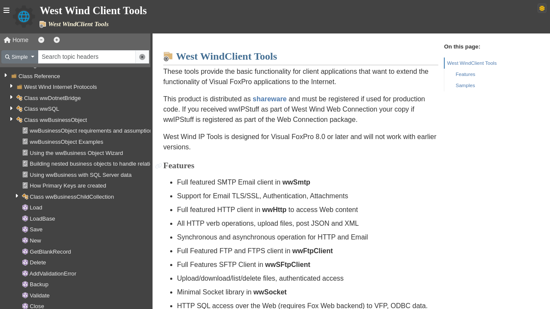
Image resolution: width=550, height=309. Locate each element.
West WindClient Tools (472, 63)
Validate (39, 295)
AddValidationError (52, 273)
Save (36, 229)
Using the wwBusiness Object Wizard (76, 153)
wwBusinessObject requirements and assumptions (93, 130)
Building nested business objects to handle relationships (99, 164)
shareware (270, 99)
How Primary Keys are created (68, 185)
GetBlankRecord (50, 251)
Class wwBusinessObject (55, 120)
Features (465, 74)
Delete (38, 262)
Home (16, 39)
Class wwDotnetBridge (52, 98)
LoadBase (42, 218)
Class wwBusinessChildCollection (72, 197)
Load (36, 207)
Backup (39, 284)
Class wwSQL (41, 109)
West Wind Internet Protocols (60, 87)
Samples (465, 85)
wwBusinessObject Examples (66, 142)
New (35, 240)
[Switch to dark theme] (542, 8)
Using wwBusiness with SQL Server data (80, 175)
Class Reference (39, 76)
